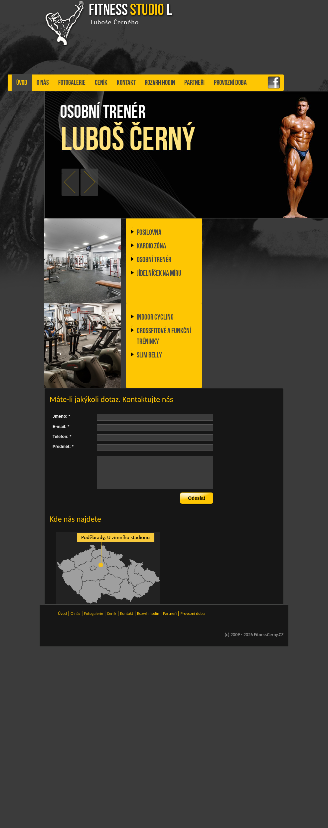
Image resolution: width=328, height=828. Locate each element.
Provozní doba (230, 82)
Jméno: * (61, 416)
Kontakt (126, 82)
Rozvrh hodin (160, 82)
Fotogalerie (71, 82)
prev (62, 173)
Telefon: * (62, 436)
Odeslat (196, 498)
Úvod (21, 82)
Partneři (194, 82)
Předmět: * (63, 446)
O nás (43, 82)
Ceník (101, 82)
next (81, 173)
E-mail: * (61, 426)
